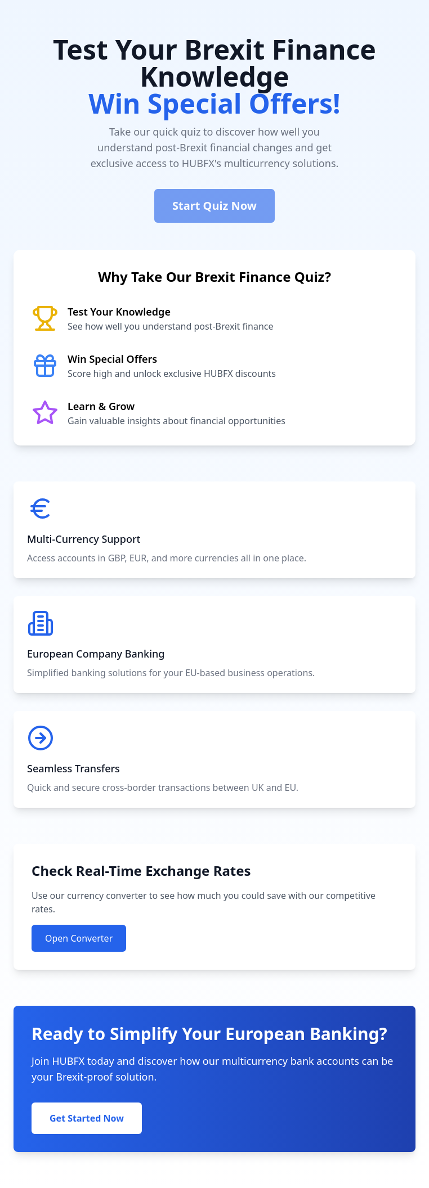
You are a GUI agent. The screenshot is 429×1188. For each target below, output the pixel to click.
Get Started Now (87, 1118)
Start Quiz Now (214, 205)
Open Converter (79, 938)
